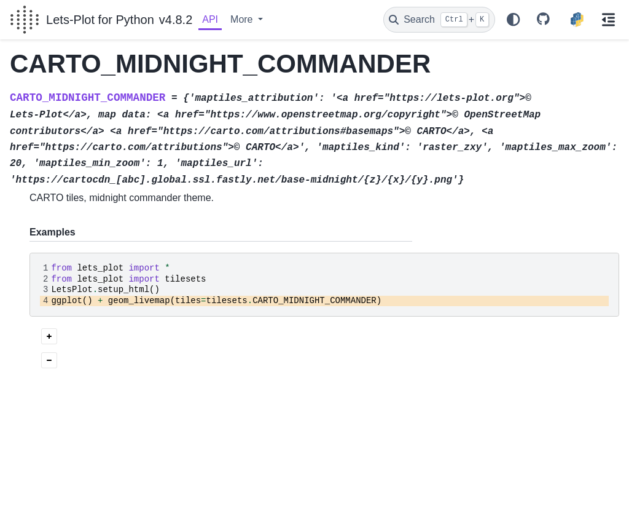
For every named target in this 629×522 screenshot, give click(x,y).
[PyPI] (577, 20)
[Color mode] (513, 19)
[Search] (439, 20)
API (210, 19)
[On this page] (608, 19)
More (243, 19)
